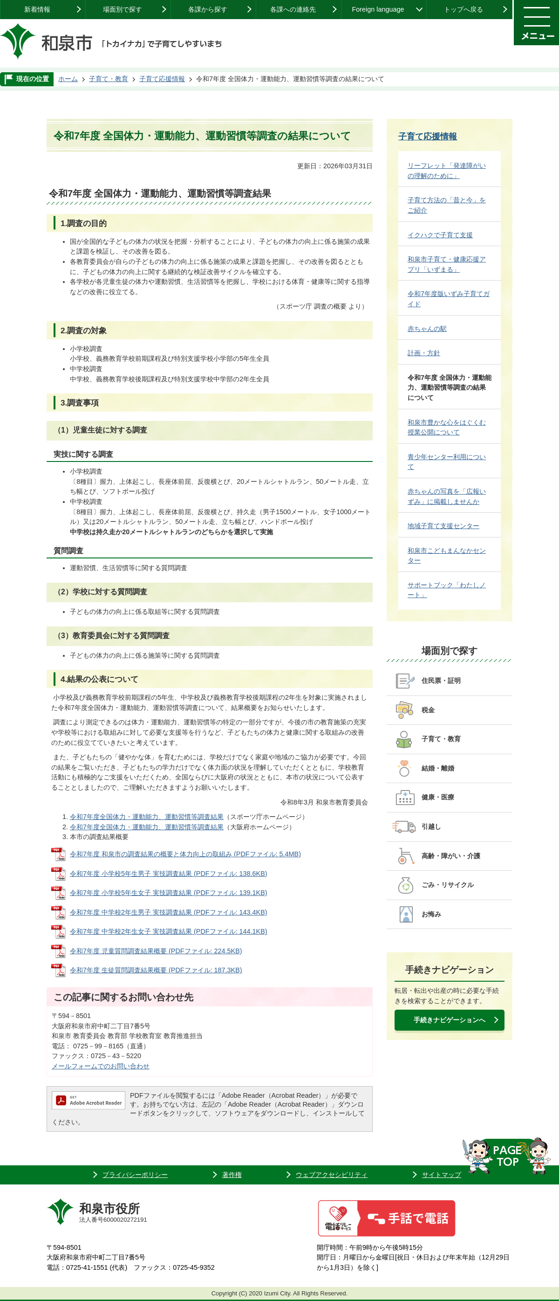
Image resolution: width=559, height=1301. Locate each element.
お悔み (431, 914)
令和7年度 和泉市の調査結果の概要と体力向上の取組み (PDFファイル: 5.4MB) (185, 854)
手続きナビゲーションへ (449, 1020)
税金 (428, 710)
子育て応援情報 (162, 79)
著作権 (232, 1174)
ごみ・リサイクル (448, 884)
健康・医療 (438, 797)
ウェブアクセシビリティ (332, 1174)
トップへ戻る (463, 9)
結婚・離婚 (438, 768)
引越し (431, 826)
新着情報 (37, 9)
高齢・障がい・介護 (451, 856)
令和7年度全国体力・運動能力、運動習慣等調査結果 (147, 816)
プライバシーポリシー (135, 1174)
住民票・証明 (441, 680)
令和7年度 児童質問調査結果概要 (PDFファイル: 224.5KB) (156, 951)
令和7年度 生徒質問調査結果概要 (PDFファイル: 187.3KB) (156, 970)
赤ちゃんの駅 (427, 328)
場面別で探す (122, 9)
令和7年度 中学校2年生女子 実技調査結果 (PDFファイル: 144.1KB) (168, 931)
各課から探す (207, 9)
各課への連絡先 (293, 9)
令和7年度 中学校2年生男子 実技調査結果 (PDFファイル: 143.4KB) (168, 912)
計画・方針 (424, 353)
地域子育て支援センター (443, 526)
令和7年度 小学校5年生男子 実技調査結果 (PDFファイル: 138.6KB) (168, 873)
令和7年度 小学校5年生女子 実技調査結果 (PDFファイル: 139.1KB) (168, 892)
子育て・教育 (108, 79)
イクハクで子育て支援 (440, 235)
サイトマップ (441, 1174)
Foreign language (378, 9)
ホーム (68, 79)
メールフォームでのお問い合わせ (101, 1066)
